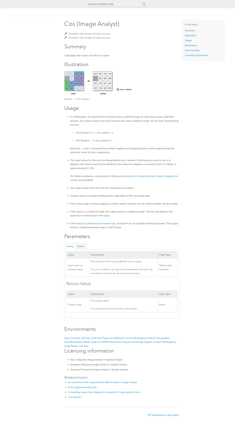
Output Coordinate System (137, 341)
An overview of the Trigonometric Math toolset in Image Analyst (102, 382)
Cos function (75, 397)
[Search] (144, 4)
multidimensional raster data (100, 223)
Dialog (69, 246)
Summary (190, 30)
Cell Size (86, 338)
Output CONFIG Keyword (105, 341)
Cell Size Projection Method (107, 338)
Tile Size (84, 345)
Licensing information (196, 55)
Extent (151, 338)
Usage (188, 40)
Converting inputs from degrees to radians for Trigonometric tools (104, 392)
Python (80, 246)
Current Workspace (135, 338)
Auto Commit (72, 338)
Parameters (191, 45)
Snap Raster (71, 345)
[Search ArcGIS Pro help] (114, 4)
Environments (192, 50)
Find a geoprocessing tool (82, 387)
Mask (87, 341)
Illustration (190, 35)
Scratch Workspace (164, 341)
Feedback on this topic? (165, 415)
